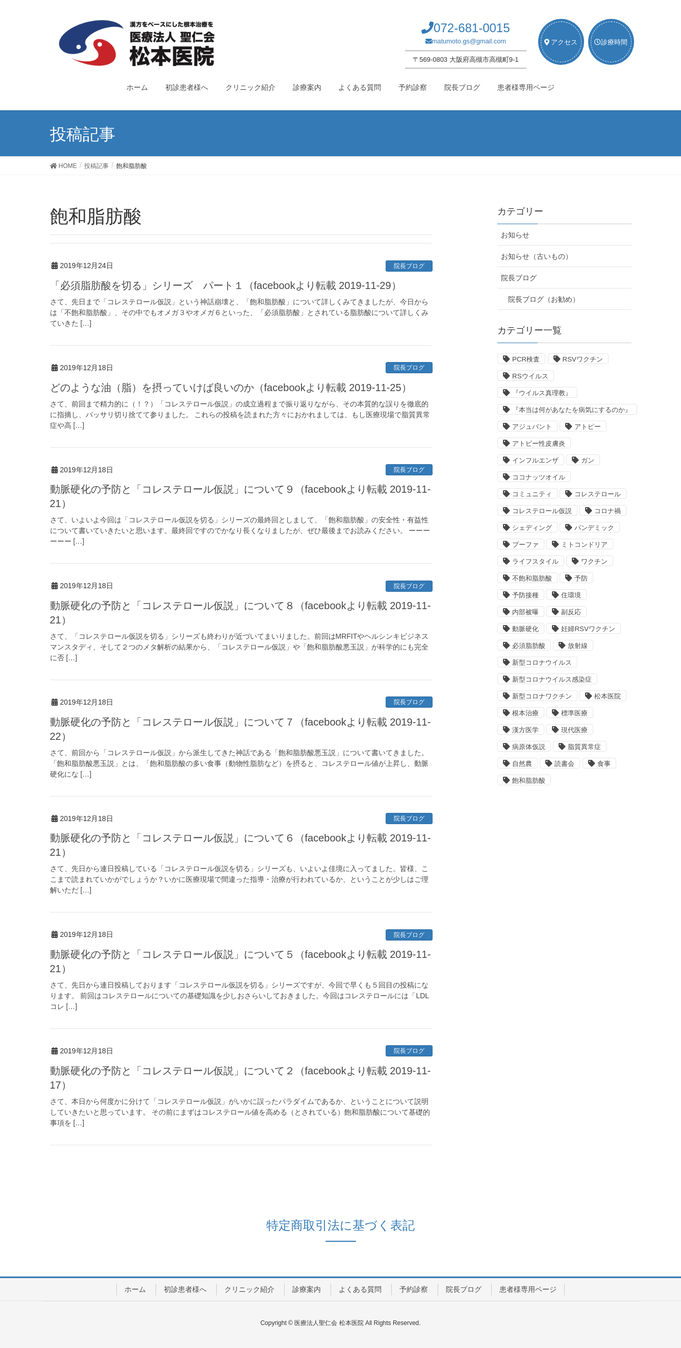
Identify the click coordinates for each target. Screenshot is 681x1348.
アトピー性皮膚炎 (538, 443)
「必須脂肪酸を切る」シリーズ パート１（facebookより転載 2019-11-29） (225, 285)
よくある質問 (360, 1289)
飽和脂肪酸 (528, 780)
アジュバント (532, 426)
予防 (581, 578)
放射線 (578, 645)
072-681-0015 (472, 28)
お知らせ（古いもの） (536, 256)
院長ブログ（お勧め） (543, 299)
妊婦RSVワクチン (588, 629)
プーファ (525, 544)
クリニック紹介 (249, 1289)
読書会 (564, 763)
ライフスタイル (535, 561)
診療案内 (306, 1289)
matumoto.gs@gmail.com (469, 41)
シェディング (532, 528)
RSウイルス (530, 376)
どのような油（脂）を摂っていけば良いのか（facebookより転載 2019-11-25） (231, 387)
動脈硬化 (525, 629)
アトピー (587, 426)
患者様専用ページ (528, 1289)
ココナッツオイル (538, 477)
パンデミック (594, 528)
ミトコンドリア (584, 544)
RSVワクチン (583, 359)
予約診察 (413, 1289)
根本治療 (525, 713)
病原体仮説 (528, 747)
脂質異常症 (584, 747)
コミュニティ (532, 494)
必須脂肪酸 (528, 645)
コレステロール (597, 494)
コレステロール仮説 (542, 511)
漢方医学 (525, 730)
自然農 (522, 763)
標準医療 (574, 713)
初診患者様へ (185, 1289)
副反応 (571, 612)
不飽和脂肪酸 (532, 578)
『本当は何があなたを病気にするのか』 (572, 410)
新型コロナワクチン (542, 696)
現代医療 (574, 730)
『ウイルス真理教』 (542, 393)
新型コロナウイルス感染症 (552, 679)
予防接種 (525, 595)
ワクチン (594, 561)
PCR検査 (526, 359)
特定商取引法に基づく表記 (340, 1225)
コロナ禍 (607, 511)
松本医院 (607, 696)
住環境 (571, 595)
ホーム (135, 1289)
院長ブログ (409, 266)
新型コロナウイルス (542, 662)
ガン (587, 460)
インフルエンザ (535, 460)
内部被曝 (525, 612)
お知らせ (515, 235)
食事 (604, 763)
